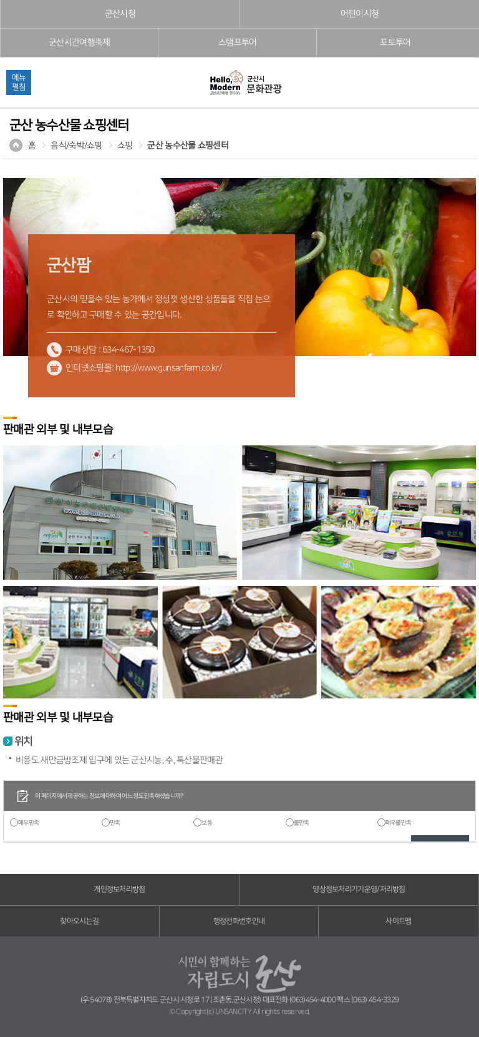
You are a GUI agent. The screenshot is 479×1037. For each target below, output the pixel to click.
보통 (206, 823)
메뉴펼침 (19, 82)
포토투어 (395, 42)
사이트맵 (398, 921)
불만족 (301, 823)
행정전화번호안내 (238, 921)
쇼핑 (125, 146)
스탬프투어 (237, 42)
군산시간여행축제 (79, 42)
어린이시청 (360, 14)
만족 (115, 823)
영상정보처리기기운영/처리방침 (358, 889)
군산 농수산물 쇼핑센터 (187, 146)
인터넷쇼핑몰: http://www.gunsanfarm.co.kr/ (143, 368)
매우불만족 (398, 823)
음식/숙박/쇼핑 (76, 146)
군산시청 (120, 14)
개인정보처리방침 (119, 889)
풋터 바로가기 (0, 0)
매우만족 (28, 823)
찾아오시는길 (79, 921)
